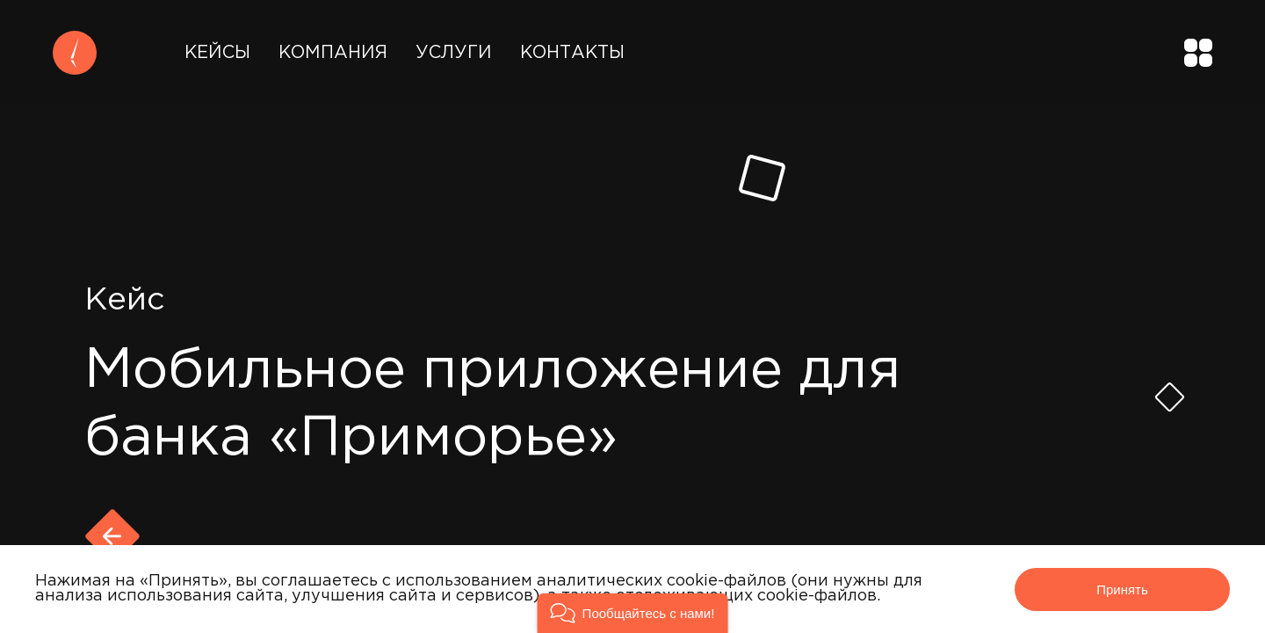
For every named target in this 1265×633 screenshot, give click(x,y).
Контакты (572, 53)
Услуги (454, 53)
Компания (332, 53)
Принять (1122, 589)
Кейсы (217, 53)
